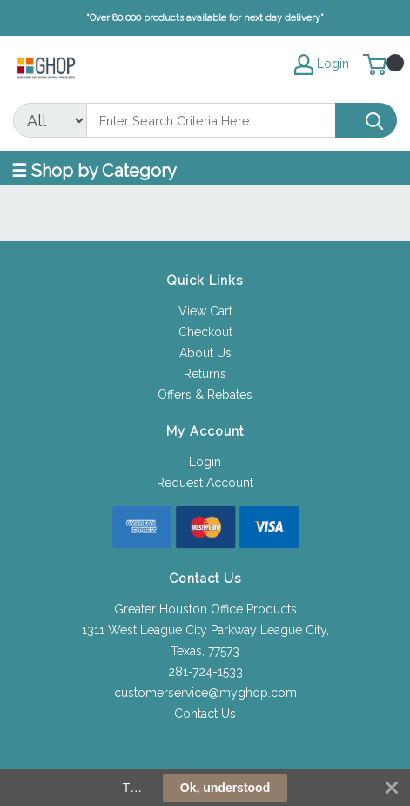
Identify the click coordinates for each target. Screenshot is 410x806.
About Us (205, 353)
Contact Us (205, 714)
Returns (205, 374)
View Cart (205, 311)
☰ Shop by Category (94, 170)
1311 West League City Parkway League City (204, 630)
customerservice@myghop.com (205, 693)
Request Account (205, 483)
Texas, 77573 (205, 651)
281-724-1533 (205, 672)
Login (205, 462)
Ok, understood (225, 788)
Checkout (205, 332)
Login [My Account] (321, 64)
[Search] (211, 120)
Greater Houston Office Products (205, 609)
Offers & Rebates (205, 395)
